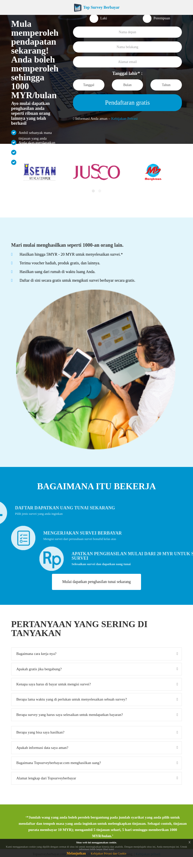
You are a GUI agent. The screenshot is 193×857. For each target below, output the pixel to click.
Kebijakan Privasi (124, 119)
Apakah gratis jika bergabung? (39, 669)
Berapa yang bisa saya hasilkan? (40, 732)
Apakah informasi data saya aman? (42, 748)
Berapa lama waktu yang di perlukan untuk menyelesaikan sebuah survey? (71, 699)
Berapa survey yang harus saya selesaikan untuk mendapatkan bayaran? (69, 715)
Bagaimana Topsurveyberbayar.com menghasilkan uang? (58, 763)
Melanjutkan (76, 853)
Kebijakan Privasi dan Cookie (108, 853)
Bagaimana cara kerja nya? (36, 654)
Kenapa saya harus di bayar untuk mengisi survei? (53, 684)
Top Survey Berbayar (96, 7)
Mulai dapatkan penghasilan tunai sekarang (96, 582)
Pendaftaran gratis (127, 102)
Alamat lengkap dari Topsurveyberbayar (46, 778)
